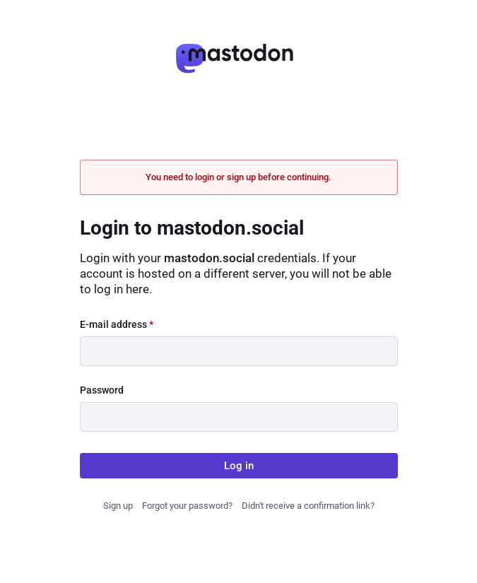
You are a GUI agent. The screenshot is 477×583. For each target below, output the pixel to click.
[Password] (239, 417)
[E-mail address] (239, 351)
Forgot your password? (187, 505)
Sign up (118, 505)
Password (102, 390)
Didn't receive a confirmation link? (308, 505)
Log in (239, 465)
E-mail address (116, 324)
